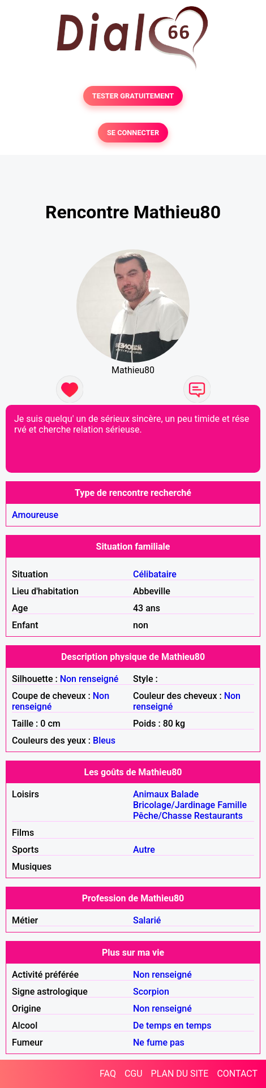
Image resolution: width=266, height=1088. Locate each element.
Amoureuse (35, 515)
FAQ (108, 1073)
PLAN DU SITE (180, 1073)
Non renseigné (89, 678)
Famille (232, 805)
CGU (134, 1073)
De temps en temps (172, 1025)
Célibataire (155, 574)
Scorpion (151, 991)
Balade (185, 794)
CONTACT (237, 1073)
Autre (144, 849)
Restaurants (218, 815)
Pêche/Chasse (162, 815)
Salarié (147, 920)
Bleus (104, 740)
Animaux (151, 794)
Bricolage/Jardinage (174, 805)
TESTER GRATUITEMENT (133, 96)
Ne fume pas (159, 1042)
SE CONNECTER (133, 132)
